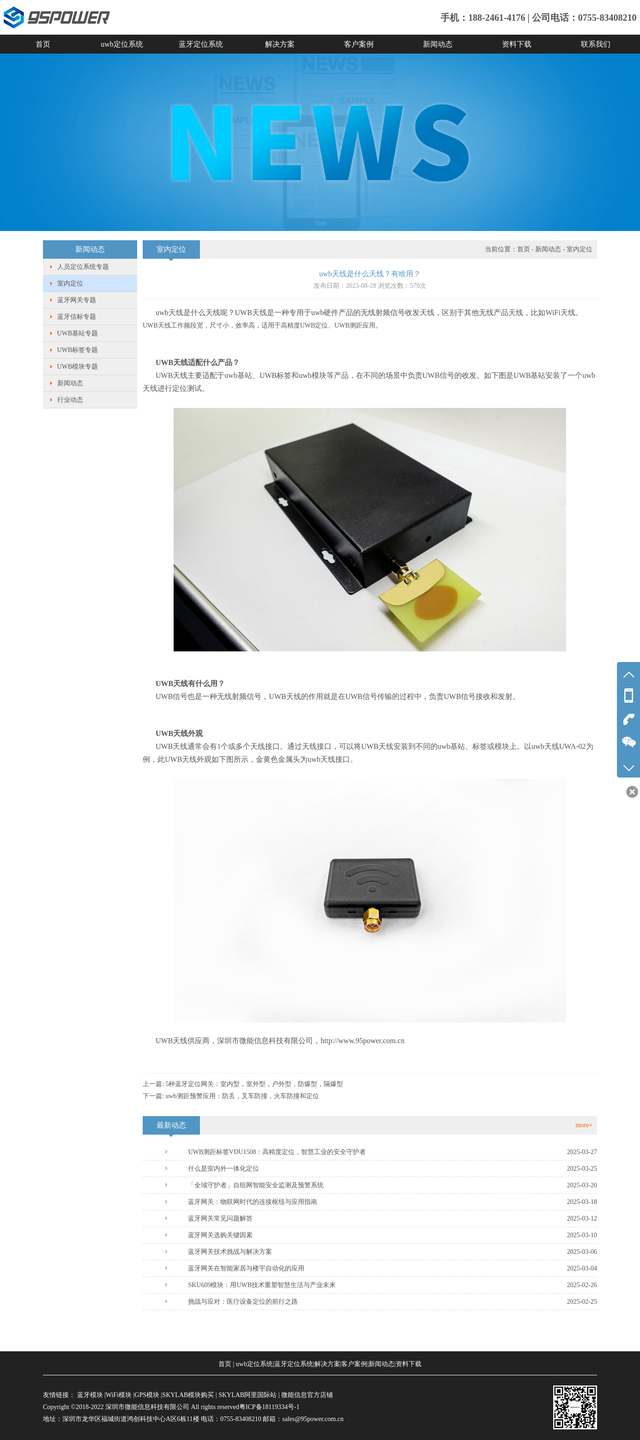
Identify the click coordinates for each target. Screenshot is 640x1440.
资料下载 (516, 44)
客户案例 (359, 44)
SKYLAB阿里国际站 (247, 1394)
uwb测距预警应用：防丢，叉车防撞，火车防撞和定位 (242, 1096)
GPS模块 (146, 1394)
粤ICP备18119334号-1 (269, 1407)
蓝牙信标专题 (76, 316)
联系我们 (595, 44)
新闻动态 (438, 44)
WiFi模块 (119, 1394)
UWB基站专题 (77, 333)
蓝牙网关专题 (76, 300)
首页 (43, 44)
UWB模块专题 (77, 366)
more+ (583, 1125)
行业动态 (70, 399)
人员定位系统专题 (83, 266)
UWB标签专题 (77, 349)
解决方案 (280, 44)
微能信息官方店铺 (307, 1394)
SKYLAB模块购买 (188, 1394)
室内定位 (70, 283)
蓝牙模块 (90, 1394)
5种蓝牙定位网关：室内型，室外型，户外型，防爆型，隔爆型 (254, 1084)
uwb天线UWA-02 (558, 746)
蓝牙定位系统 (201, 44)
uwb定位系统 (122, 44)
